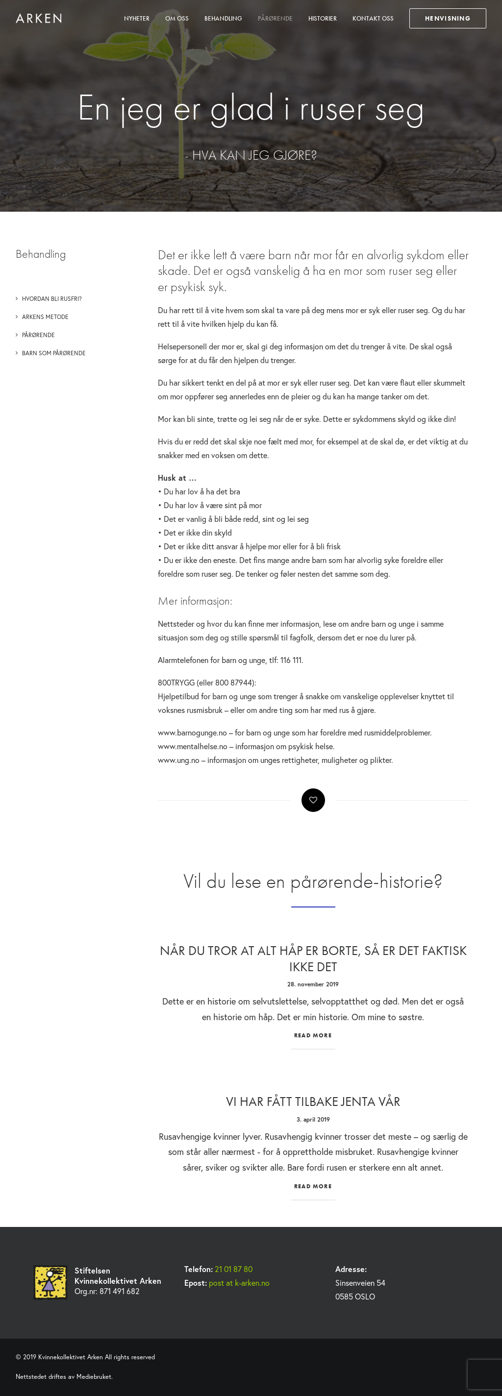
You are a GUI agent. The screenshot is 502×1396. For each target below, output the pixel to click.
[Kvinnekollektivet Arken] (38, 18)
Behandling (223, 18)
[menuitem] (140, 18)
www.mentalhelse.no (192, 746)
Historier (322, 18)
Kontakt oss (373, 18)
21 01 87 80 (233, 1269)
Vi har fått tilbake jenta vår (313, 1101)
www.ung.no (179, 760)
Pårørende (275, 18)
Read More (313, 1035)
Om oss (177, 18)
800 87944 (233, 682)
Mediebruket (93, 1376)
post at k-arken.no (239, 1282)
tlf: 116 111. (286, 660)
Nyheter (137, 18)
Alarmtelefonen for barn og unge (211, 660)
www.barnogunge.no (192, 732)
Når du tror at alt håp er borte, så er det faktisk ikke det (313, 958)
